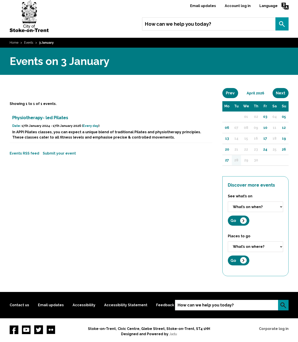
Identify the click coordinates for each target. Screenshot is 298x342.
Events (28, 42)
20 (227, 149)
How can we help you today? (178, 24)
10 (265, 128)
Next (282, 92)
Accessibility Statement (125, 305)
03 (265, 117)
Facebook (14, 329)
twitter (38, 329)
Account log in (238, 6)
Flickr (50, 329)
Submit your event (59, 153)
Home (14, 42)
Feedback (165, 305)
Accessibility (84, 305)
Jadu (173, 334)
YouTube (26, 329)
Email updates (203, 6)
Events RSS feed (24, 153)
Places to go (239, 236)
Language (268, 6)
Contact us (19, 305)
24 (265, 149)
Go (233, 220)
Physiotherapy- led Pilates (40, 117)
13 (227, 138)
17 (265, 138)
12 (284, 128)
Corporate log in (274, 329)
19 (284, 138)
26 (284, 149)
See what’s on (240, 196)
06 (227, 128)
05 (284, 117)
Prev (232, 92)
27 (227, 160)
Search (282, 24)
